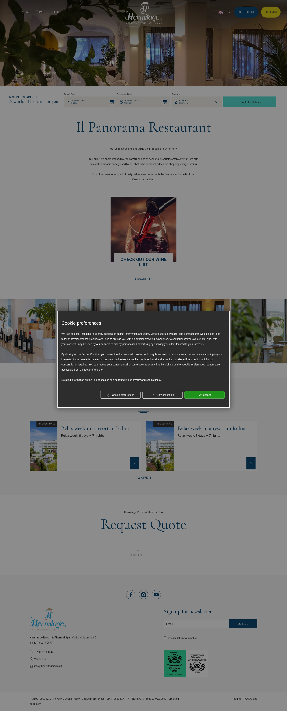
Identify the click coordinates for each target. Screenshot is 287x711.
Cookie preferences (120, 395)
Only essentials (162, 395)
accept (204, 395)
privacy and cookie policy (147, 379)
